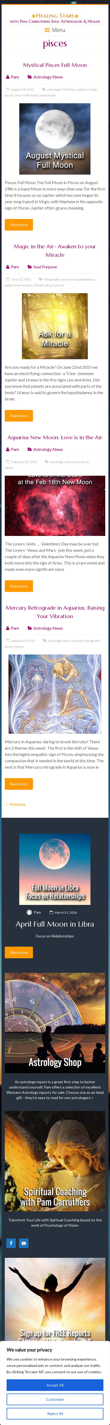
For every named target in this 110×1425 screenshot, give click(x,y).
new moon (71, 462)
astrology (53, 89)
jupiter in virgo (87, 89)
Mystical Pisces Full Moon (55, 65)
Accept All (55, 1385)
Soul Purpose (45, 266)
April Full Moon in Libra (55, 924)
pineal (49, 285)
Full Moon (68, 89)
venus (19, 646)
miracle (38, 285)
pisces (9, 95)
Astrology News (48, 76)
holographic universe (59, 279)
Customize (55, 1399)
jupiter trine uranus (18, 285)
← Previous (15, 804)
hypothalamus (85, 279)
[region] (55, 1383)
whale (9, 468)
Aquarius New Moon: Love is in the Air (55, 437)
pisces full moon (26, 95)
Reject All (55, 1413)
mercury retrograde (85, 641)
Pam (15, 76)
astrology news (59, 641)
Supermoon (47, 95)
